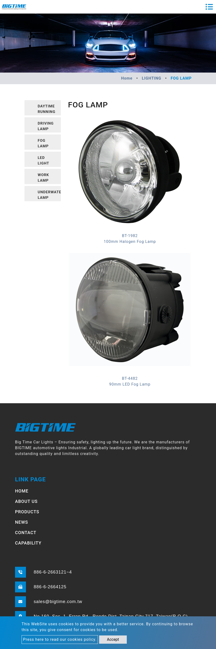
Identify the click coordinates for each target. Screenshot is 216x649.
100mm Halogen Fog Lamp (130, 241)
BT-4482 (130, 378)
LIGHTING (151, 78)
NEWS (21, 522)
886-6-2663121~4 (53, 572)
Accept (113, 639)
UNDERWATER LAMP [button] (49, 195)
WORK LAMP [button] (43, 178)
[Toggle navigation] (209, 7)
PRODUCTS (27, 511)
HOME (21, 490)
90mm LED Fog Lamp (129, 384)
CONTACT (25, 532)
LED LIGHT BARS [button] (43, 161)
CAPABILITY (28, 542)
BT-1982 (130, 235)
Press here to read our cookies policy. (59, 639)
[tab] (42, 107)
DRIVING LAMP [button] (46, 126)
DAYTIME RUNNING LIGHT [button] (47, 109)
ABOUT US (26, 501)
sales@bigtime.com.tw (58, 601)
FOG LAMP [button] (43, 143)
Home (126, 78)
